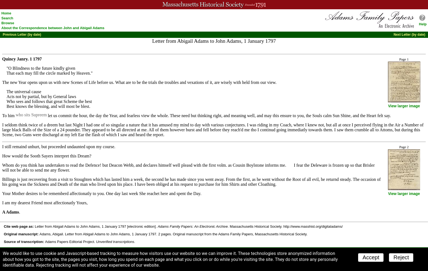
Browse (7, 23)
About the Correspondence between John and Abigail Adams (53, 28)
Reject (401, 257)
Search (7, 18)
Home (6, 13)
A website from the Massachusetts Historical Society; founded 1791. (214, 4)
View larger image (404, 106)
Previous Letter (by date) (22, 34)
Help (423, 24)
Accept (370, 257)
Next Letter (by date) (409, 34)
